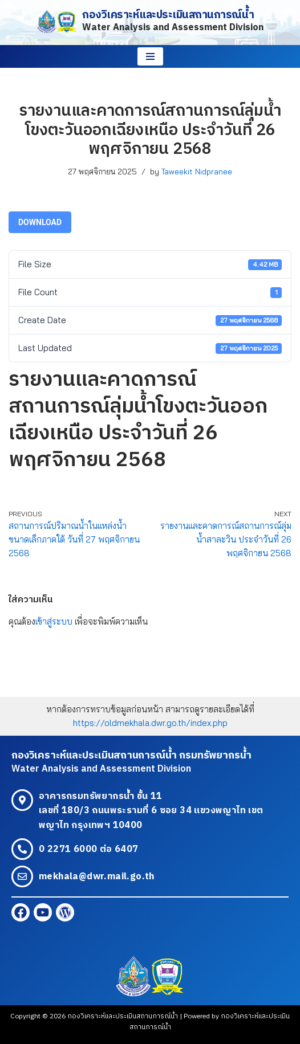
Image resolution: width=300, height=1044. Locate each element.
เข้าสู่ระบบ (53, 621)
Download (40, 222)
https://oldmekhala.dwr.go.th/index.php (150, 722)
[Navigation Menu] (150, 56)
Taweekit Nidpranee (196, 171)
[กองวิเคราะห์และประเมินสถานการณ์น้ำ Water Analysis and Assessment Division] (150, 22)
